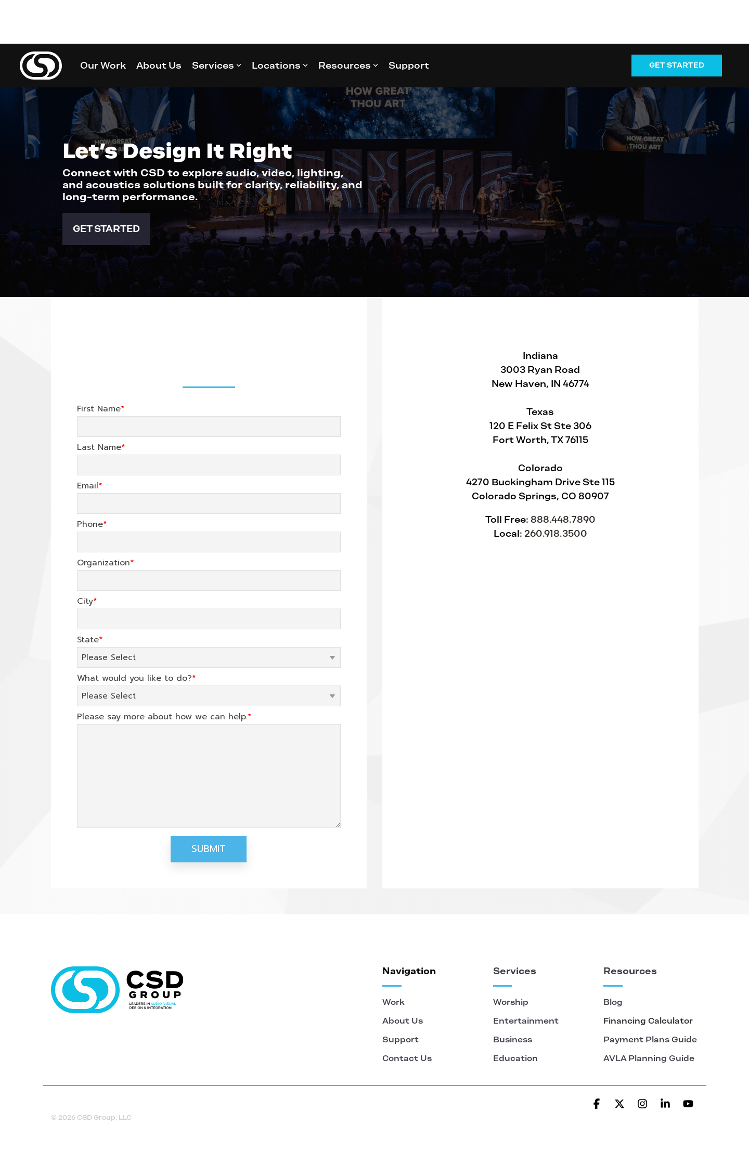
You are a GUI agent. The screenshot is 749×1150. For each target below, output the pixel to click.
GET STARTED (106, 229)
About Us (159, 65)
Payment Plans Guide (650, 1039)
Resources (348, 65)
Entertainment (526, 1020)
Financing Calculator (648, 1020)
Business (512, 1039)
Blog (613, 1002)
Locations (280, 65)
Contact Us (407, 1058)
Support (409, 65)
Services (216, 65)
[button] (597, 1104)
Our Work (103, 65)
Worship (512, 1002)
